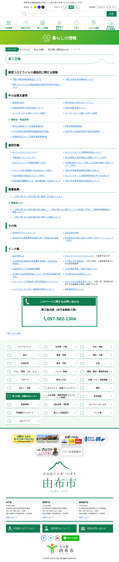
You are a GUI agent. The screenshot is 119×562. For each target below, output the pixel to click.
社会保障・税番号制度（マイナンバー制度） (61, 396)
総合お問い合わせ (96, 528)
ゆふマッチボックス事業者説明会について (83, 152)
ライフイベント (25, 347)
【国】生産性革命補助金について (79, 79)
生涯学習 (25, 363)
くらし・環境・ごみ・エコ (24, 371)
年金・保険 (97, 347)
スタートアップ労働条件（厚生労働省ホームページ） (35, 281)
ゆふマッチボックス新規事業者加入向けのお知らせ (87, 175)
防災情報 (98, 396)
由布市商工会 (18, 256)
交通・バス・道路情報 (97, 380)
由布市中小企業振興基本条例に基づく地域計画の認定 (35, 238)
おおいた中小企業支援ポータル (78, 281)
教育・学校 (61, 363)
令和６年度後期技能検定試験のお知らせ (82, 170)
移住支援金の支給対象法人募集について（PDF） (86, 157)
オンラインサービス (97, 404)
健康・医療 (61, 355)
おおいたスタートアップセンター (79, 256)
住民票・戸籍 (61, 347)
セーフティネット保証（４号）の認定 (28, 113)
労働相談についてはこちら (23, 157)
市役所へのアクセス (24, 528)
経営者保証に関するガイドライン (79, 102)
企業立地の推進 (71, 233)
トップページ (25, 49)
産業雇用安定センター (74, 289)
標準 (71, 7)
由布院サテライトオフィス (23, 233)
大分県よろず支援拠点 (74, 261)
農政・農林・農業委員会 (97, 371)
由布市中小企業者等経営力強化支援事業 (82, 131)
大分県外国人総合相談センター (78, 274)
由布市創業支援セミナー (75, 108)
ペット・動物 (61, 371)
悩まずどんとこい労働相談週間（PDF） (29, 163)
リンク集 (98, 413)
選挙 (98, 388)
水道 (98, 363)
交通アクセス (10, 517)
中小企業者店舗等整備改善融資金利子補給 (30, 131)
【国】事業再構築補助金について (26, 79)
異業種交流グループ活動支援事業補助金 (29, 136)
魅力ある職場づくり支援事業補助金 (27, 126)
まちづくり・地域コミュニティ (61, 388)
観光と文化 (61, 380)
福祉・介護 (97, 355)
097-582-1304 (61, 319)
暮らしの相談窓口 (61, 413)
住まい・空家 (25, 388)
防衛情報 (25, 404)
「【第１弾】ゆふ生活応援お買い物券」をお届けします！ (37, 196)
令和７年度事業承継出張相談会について (82, 181)
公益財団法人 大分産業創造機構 (26, 269)
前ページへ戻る (14, 333)
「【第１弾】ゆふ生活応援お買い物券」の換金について (36, 217)
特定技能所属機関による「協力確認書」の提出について (36, 181)
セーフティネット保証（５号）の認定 (81, 113)
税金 (25, 355)
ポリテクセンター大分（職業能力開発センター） (33, 289)
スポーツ (25, 380)
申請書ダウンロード (24, 413)
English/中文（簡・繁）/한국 (106, 7)
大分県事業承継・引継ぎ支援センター (81, 269)
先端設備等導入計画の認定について (27, 108)
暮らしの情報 (39, 49)
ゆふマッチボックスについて (24, 152)
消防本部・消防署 (61, 404)
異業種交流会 (18, 102)
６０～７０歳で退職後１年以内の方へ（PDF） (32, 170)
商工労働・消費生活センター (58, 49)
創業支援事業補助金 (73, 126)
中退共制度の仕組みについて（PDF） (28, 175)
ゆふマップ (25, 421)
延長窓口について (60, 528)
